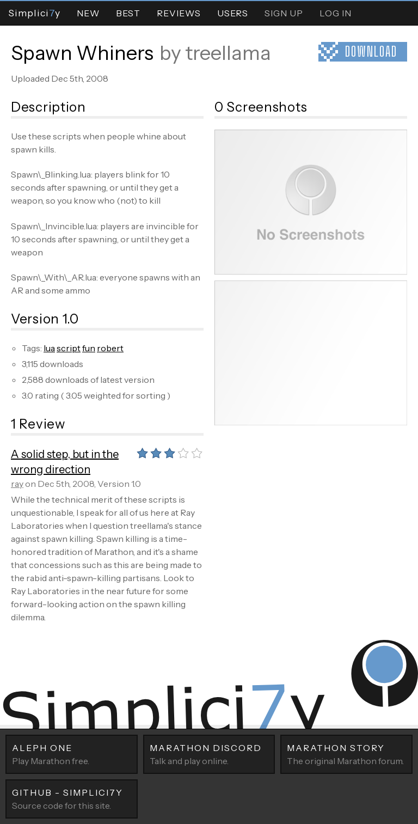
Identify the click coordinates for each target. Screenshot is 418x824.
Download (371, 51)
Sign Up (284, 13)
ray (17, 483)
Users (232, 13)
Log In (335, 13)
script (69, 348)
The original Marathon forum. (346, 753)
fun (88, 348)
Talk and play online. (209, 753)
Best (128, 13)
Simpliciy (34, 13)
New (88, 13)
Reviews (179, 13)
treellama (228, 53)
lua (49, 348)
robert (110, 348)
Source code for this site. (71, 798)
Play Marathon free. (71, 753)
